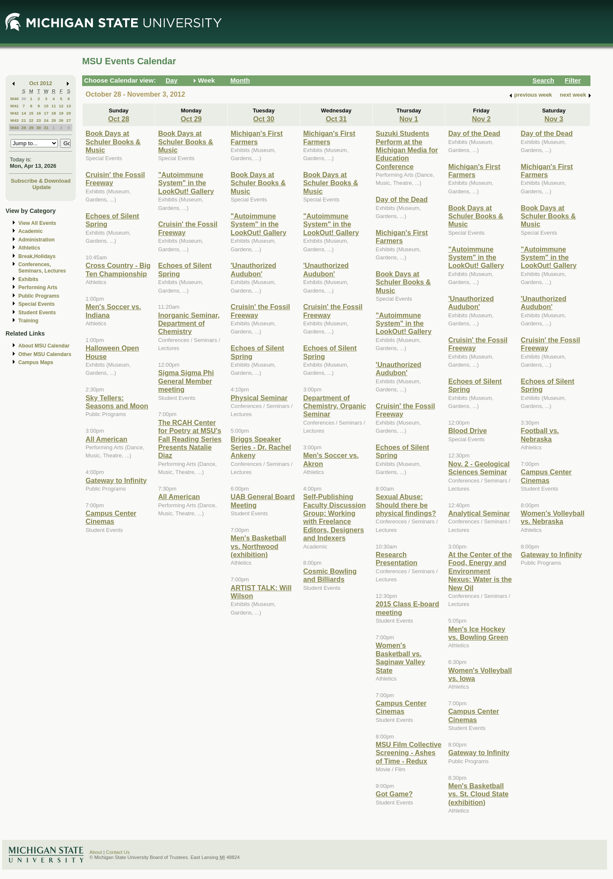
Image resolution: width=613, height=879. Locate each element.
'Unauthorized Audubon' (253, 269)
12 (61, 105)
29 (31, 127)
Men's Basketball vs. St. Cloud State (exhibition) (478, 794)
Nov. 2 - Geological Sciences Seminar (479, 468)
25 (54, 120)
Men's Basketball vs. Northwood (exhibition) (258, 546)
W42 (14, 113)
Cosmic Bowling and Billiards (330, 575)
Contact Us (118, 852)
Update (41, 187)
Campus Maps (35, 362)
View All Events (37, 223)
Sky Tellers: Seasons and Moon (117, 402)
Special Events (36, 304)
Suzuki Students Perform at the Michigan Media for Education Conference (407, 149)
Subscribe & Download (41, 181)
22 (31, 120)
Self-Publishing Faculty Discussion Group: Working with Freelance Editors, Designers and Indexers (334, 517)
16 (38, 113)
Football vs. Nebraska (540, 434)
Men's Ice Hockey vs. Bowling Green (478, 633)
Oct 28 (118, 119)
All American (106, 439)
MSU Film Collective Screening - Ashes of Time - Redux (408, 753)
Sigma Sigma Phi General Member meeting (186, 381)
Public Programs (38, 296)
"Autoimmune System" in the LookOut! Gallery (186, 183)
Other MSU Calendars (45, 354)
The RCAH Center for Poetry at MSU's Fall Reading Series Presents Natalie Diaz (189, 439)
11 (54, 105)
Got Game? (394, 794)
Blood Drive (467, 430)
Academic (30, 231)
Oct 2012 (40, 83)
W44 (14, 127)
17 (46, 113)
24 (46, 120)
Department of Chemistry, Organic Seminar (334, 406)
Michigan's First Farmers (257, 137)
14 (23, 113)
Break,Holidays (37, 256)
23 (38, 120)
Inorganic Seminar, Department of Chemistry (189, 323)
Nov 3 (553, 119)
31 (46, 127)
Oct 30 (263, 119)
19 (61, 113)
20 (68, 113)
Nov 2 (481, 119)
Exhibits (28, 279)
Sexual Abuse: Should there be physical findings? (406, 505)
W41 (14, 105)
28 (23, 127)
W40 (14, 98)
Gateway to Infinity (116, 480)
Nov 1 (408, 119)
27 (68, 120)
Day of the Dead (402, 199)
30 (23, 98)
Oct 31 (336, 119)
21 (23, 120)
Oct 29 (190, 119)
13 (68, 105)
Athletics (29, 248)
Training (28, 321)
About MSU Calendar (43, 346)
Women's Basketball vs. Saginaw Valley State (400, 657)
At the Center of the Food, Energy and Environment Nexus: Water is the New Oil (480, 571)
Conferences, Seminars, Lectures (42, 267)
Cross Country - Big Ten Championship (118, 269)
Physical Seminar (259, 398)
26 (61, 120)
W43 (14, 120)
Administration (36, 240)
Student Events (37, 313)
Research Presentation (397, 558)
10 (46, 105)
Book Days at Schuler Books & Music (113, 141)
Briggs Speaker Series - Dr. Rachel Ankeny (261, 447)
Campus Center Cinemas (111, 517)
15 (31, 113)
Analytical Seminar (479, 513)
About (95, 852)
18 (54, 113)
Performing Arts (37, 287)
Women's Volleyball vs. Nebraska (552, 517)
